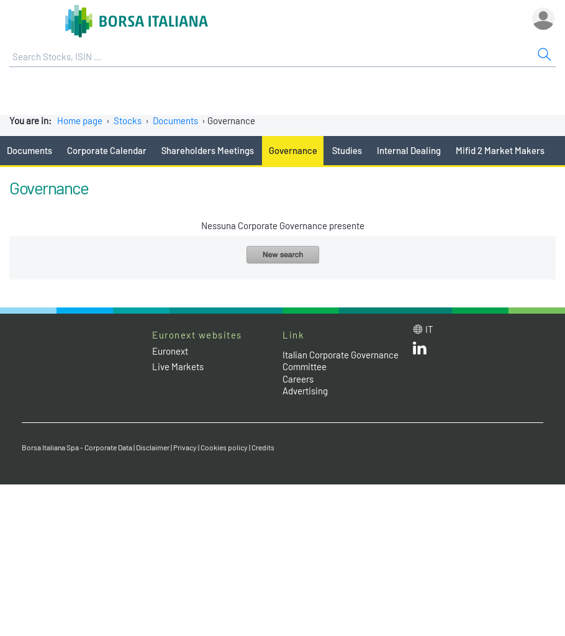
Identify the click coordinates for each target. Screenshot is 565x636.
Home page (79, 120)
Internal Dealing (409, 150)
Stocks (128, 120)
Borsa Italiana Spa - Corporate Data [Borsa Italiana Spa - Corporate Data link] (77, 447)
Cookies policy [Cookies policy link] (224, 447)
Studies (347, 150)
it (429, 329)
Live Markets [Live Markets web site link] (178, 366)
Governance (293, 150)
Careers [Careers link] (298, 378)
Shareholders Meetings (207, 150)
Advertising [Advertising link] (305, 390)
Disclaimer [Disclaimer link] (153, 447)
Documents (175, 120)
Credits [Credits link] (262, 447)
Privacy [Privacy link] (185, 447)
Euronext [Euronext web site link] (170, 351)
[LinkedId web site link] (420, 351)
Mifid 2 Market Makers (500, 150)
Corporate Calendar (107, 150)
